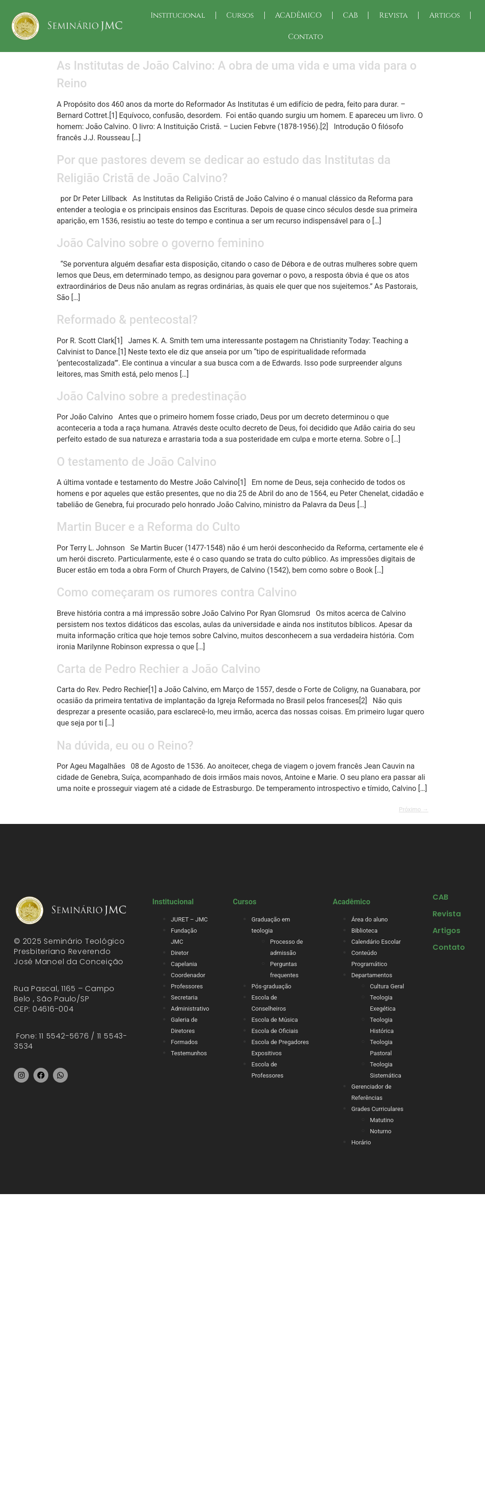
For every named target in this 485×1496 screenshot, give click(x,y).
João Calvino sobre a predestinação (155, 396)
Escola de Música (274, 1019)
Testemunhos (189, 1053)
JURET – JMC (189, 919)
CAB (350, 15)
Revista (393, 15)
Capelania (184, 963)
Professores (187, 986)
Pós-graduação (271, 986)
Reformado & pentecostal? (127, 320)
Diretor (180, 952)
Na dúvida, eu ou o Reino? (125, 745)
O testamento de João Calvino (136, 462)
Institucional (178, 15)
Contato (305, 37)
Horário (361, 1142)
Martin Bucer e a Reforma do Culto (148, 527)
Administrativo (190, 1008)
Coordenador (188, 975)
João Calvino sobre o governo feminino (160, 243)
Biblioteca (364, 930)
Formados (184, 1042)
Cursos (240, 15)
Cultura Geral (387, 986)
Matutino (381, 1120)
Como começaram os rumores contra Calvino (177, 592)
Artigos (444, 15)
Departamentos (371, 975)
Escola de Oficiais (274, 1030)
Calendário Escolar (376, 941)
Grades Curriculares (377, 1108)
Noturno (380, 1131)
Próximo (413, 809)
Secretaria (184, 997)
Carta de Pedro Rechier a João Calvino (159, 669)
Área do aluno (369, 919)
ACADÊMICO (298, 15)
